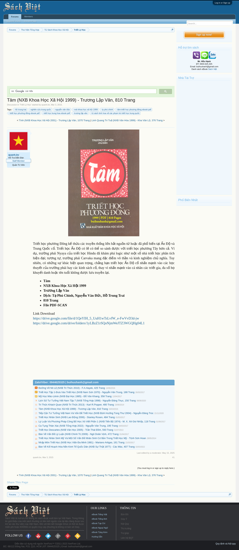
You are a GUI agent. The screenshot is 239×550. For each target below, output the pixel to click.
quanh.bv (46, 105)
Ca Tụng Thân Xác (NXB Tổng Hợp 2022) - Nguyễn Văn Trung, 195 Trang (78, 425)
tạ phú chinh (107, 109)
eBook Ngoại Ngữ (100, 528)
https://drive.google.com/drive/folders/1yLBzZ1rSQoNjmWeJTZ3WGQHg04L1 (89, 323)
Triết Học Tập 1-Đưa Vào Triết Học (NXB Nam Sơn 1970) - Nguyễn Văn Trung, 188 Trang (87, 392)
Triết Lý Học (25, 105)
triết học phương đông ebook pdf (24, 113)
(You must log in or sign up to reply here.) (156, 468)
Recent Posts (30, 21)
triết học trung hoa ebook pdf (56, 113)
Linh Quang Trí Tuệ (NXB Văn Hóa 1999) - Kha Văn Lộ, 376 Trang (127, 120)
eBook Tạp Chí (98, 523)
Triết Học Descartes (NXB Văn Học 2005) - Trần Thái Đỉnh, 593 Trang (76, 429)
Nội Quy (125, 524)
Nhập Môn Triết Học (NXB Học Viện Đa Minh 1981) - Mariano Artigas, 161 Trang (82, 442)
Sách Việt (212, 69)
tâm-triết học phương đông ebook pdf (133, 109)
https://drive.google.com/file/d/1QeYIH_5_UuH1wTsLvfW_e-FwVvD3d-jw (86, 318)
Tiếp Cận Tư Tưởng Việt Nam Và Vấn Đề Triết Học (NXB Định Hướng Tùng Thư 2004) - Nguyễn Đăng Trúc (96, 413)
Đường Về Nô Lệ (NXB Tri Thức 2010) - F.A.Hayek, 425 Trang (72, 388)
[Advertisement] (91, 60)
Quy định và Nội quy (225, 543)
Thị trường (126, 528)
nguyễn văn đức (62, 109)
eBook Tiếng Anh (99, 519)
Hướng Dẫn (97, 537)
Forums (15, 17)
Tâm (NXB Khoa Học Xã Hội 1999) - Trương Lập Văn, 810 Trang (73, 408)
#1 (173, 457)
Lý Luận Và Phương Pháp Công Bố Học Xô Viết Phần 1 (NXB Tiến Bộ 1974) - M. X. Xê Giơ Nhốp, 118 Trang (97, 421)
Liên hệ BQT (127, 538)
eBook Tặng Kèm (99, 532)
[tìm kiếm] (82, 91)
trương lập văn (80, 113)
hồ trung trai (20, 109)
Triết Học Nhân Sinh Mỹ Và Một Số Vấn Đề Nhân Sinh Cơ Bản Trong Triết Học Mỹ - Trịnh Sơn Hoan (92, 438)
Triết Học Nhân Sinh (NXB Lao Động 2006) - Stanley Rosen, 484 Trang (77, 417)
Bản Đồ (124, 514)
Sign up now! (204, 34)
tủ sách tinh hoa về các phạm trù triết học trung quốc (115, 113)
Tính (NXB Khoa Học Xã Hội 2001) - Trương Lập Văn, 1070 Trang (54, 120)
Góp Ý (124, 519)
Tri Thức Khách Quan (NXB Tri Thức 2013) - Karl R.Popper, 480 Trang (76, 404)
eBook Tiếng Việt (99, 514)
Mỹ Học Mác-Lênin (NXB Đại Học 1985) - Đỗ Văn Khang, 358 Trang (75, 396)
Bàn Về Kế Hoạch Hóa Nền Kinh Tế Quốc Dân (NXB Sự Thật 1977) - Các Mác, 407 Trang (87, 446)
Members (28, 16)
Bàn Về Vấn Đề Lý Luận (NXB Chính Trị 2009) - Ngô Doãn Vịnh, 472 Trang (79, 434)
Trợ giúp (125, 533)
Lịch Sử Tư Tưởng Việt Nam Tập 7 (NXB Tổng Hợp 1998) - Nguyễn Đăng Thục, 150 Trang (87, 400)
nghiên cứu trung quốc (40, 109)
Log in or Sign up (222, 3)
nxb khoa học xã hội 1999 (85, 109)
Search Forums (14, 21)
